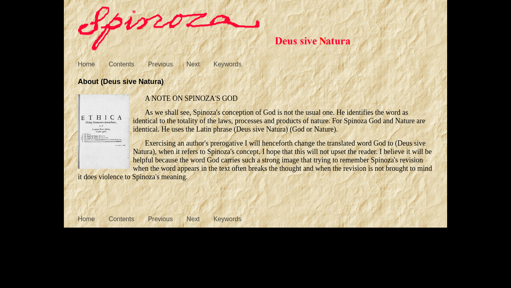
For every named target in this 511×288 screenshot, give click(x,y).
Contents (121, 64)
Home (86, 64)
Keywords (228, 64)
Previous (160, 64)
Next (193, 64)
